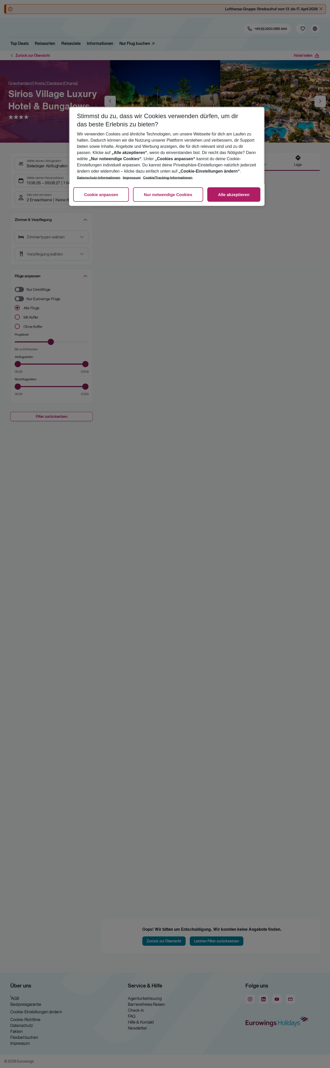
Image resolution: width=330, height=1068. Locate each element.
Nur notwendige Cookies (168, 195)
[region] (166, 156)
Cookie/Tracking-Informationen (167, 178)
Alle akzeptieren (234, 195)
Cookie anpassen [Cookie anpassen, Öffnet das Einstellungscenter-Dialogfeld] (101, 195)
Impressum (132, 178)
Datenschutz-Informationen (98, 178)
